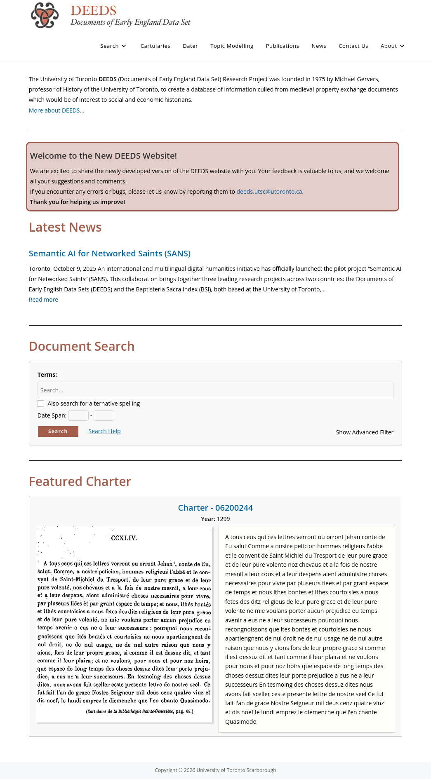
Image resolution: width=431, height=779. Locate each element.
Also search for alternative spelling (93, 403)
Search (58, 431)
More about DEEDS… (57, 110)
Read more (43, 299)
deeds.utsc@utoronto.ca (269, 191)
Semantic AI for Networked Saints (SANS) (110, 253)
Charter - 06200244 (215, 507)
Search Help (104, 431)
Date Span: (52, 415)
